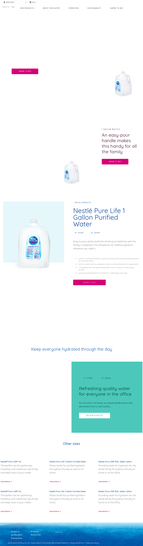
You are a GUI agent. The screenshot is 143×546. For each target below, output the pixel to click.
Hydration (74, 8)
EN (33, 2)
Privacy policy (16, 538)
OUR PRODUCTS (27, 8)
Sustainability (94, 8)
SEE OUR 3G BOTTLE (94, 415)
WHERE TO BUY (25, 71)
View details (5, 481)
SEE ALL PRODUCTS (83, 203)
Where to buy (116, 8)
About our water (51, 8)
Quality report (16, 535)
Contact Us (15, 531)
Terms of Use (36, 535)
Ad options (35, 531)
